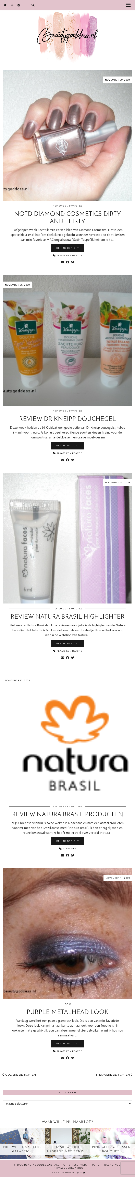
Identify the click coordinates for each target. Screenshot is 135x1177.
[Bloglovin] (26, 5)
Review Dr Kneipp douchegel (67, 419)
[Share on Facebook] (67, 262)
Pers (95, 1165)
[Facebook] (19, 5)
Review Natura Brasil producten (67, 815)
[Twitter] (5, 5)
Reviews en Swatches (67, 206)
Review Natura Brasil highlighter (68, 617)
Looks (67, 1004)
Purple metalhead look (68, 1012)
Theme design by (67, 1172)
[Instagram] (12, 5)
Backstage (112, 1165)
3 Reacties (67, 848)
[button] (129, 5)
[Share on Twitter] (72, 262)
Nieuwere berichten (114, 1074)
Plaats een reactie (67, 255)
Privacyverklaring (68, 1168)
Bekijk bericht (67, 248)
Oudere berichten (19, 1074)
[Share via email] (62, 262)
